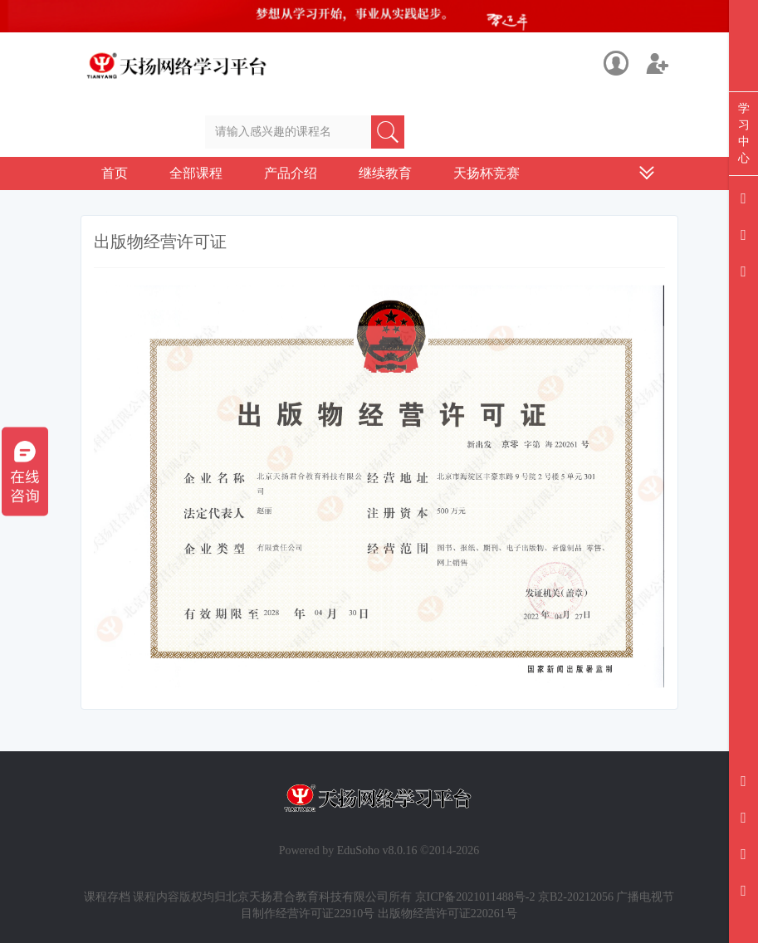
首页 (114, 173)
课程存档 (107, 897)
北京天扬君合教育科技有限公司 (307, 897)
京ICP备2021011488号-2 (475, 897)
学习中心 (744, 133)
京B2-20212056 (576, 897)
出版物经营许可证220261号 (447, 913)
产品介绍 (290, 173)
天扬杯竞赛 (486, 173)
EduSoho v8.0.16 (377, 850)
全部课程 (196, 173)
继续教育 (385, 173)
